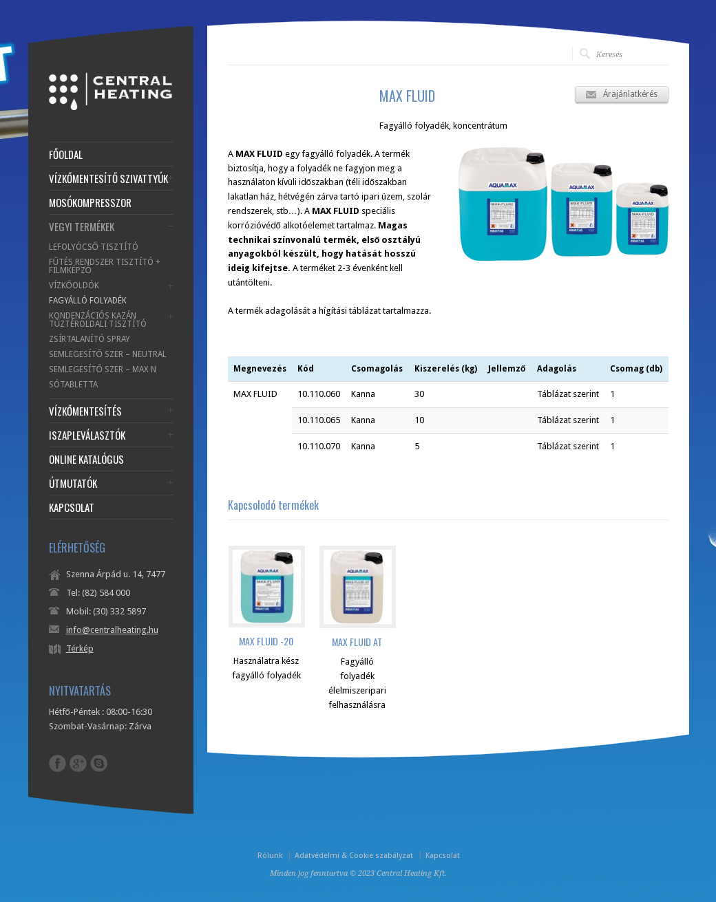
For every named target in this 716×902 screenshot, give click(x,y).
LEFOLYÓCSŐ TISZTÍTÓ (93, 247)
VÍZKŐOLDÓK (74, 285)
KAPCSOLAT (71, 507)
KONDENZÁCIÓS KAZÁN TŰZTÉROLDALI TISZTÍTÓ (98, 320)
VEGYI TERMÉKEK (81, 227)
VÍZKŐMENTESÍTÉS (85, 411)
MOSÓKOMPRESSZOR (90, 202)
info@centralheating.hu (112, 630)
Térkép (80, 648)
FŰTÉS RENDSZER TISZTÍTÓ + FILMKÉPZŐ (105, 266)
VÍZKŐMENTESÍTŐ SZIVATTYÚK (108, 178)
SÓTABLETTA (73, 384)
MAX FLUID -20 (266, 641)
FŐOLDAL (66, 154)
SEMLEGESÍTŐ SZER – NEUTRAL (108, 354)
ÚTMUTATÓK (73, 483)
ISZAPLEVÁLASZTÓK (87, 435)
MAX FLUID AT (357, 641)
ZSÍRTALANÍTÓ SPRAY (89, 339)
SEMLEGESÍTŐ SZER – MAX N (102, 369)
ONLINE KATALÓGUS (86, 459)
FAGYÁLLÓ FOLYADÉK (88, 301)
